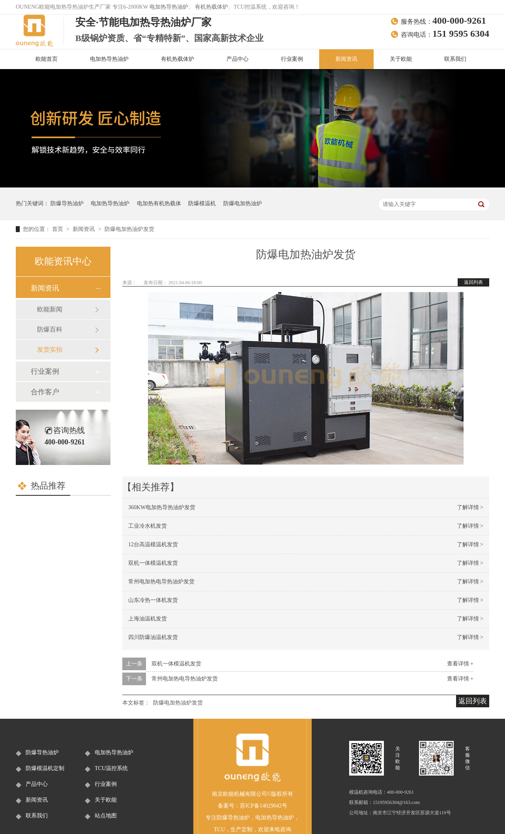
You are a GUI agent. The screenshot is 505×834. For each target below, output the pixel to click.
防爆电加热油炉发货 (129, 229)
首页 (58, 229)
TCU (219, 829)
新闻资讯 (346, 59)
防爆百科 (49, 329)
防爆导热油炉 (67, 203)
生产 (235, 829)
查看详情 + (460, 664)
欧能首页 (47, 59)
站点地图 (106, 816)
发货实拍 (49, 349)
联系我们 (455, 59)
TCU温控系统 (111, 768)
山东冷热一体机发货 (153, 600)
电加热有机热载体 (159, 203)
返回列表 (473, 282)
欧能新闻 (49, 309)
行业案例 (292, 59)
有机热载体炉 (211, 7)
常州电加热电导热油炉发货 (161, 582)
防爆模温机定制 (45, 768)
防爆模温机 (202, 203)
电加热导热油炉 (169, 7)
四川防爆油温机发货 (153, 637)
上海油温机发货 (147, 619)
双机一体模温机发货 (153, 563)
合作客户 (45, 392)
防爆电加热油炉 (242, 203)
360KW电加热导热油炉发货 (161, 507)
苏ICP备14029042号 (263, 806)
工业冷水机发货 (147, 526)
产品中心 (237, 59)
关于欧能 (401, 59)
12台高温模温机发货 (153, 544)
